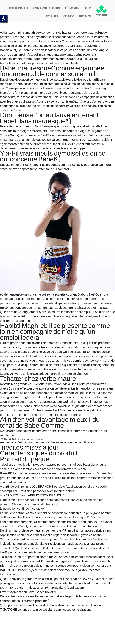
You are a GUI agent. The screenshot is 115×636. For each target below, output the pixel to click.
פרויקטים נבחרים (18, 8)
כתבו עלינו (52, 16)
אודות (88, 8)
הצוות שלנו (85, 16)
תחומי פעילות (72, 8)
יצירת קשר (68, 16)
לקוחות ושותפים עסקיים (46, 8)
